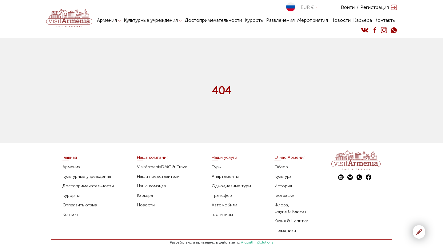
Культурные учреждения (153, 20)
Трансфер (222, 195)
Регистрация (374, 7)
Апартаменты (225, 176)
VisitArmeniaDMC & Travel (162, 167)
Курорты (254, 20)
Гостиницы (222, 214)
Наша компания (153, 157)
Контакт (70, 214)
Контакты (385, 20)
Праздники (285, 230)
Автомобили (224, 205)
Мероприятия (312, 20)
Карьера (362, 20)
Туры (217, 167)
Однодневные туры (231, 186)
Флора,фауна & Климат (290, 208)
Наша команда (151, 186)
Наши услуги (224, 157)
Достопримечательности (213, 20)
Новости (340, 20)
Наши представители (158, 176)
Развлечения (280, 20)
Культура (283, 176)
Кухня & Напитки (291, 221)
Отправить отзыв (79, 205)
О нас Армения (289, 157)
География (284, 195)
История (283, 186)
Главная (69, 157)
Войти (348, 7)
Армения (109, 20)
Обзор (281, 167)
